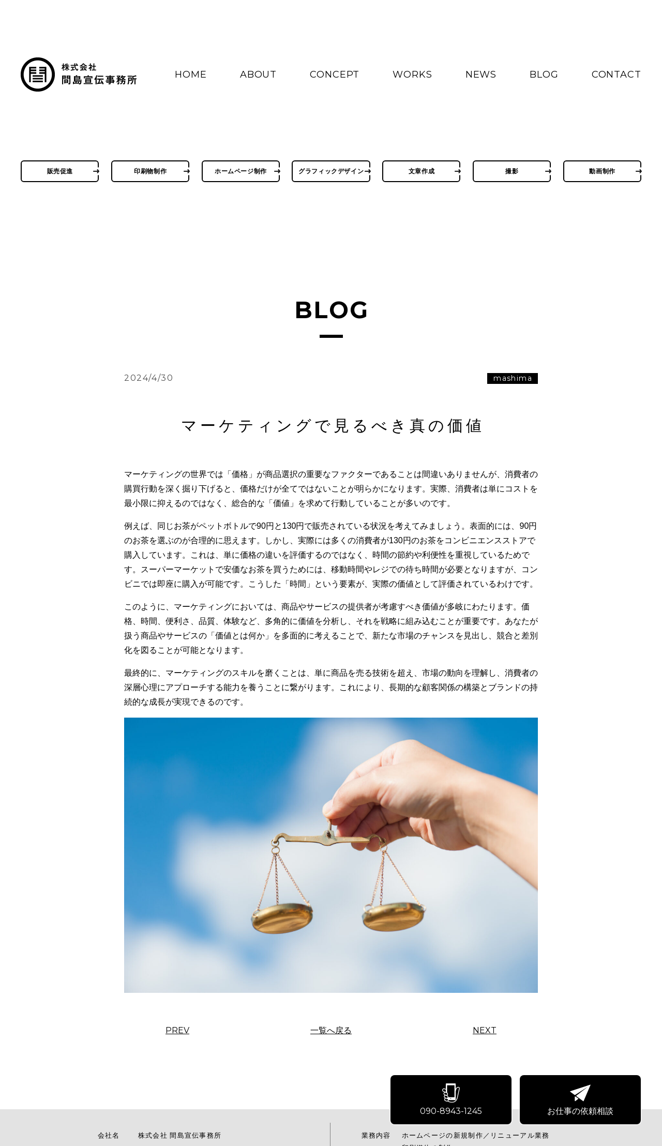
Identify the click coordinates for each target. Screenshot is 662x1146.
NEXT (484, 1030)
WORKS (412, 74)
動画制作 (602, 171)
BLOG (544, 74)
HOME (191, 74)
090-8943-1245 (451, 1100)
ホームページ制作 (241, 171)
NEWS (481, 74)
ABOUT (258, 74)
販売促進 (60, 171)
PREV (177, 1030)
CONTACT (616, 74)
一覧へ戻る (331, 1030)
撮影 (511, 171)
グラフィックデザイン (331, 171)
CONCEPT (334, 74)
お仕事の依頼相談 (581, 1100)
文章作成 (421, 171)
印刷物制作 (150, 171)
